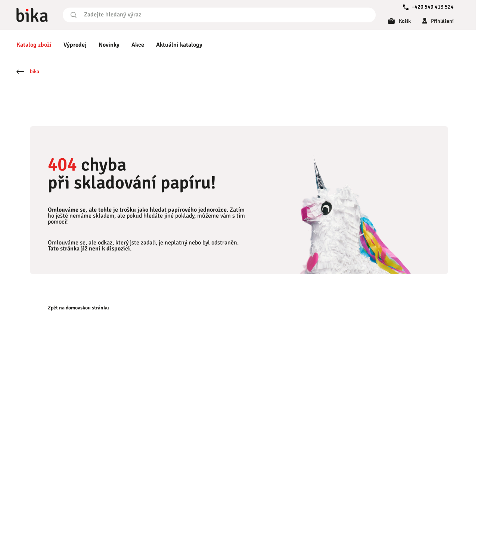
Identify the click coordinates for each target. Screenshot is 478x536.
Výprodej (75, 45)
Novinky (109, 45)
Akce (137, 45)
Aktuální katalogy (179, 45)
